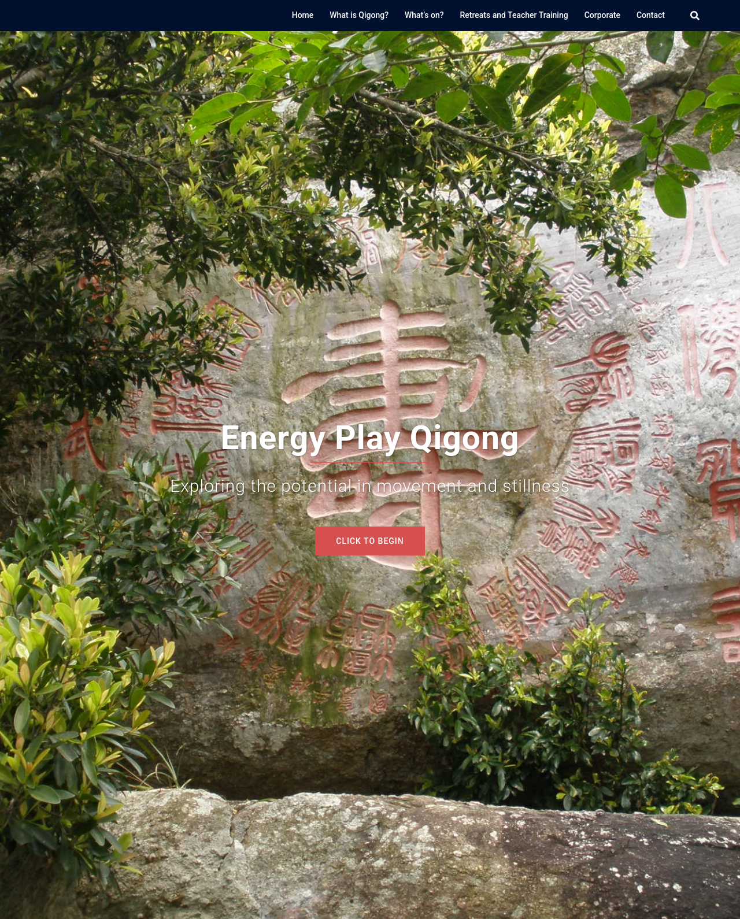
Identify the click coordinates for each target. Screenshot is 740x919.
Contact (651, 15)
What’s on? (424, 15)
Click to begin (370, 541)
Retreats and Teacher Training (514, 15)
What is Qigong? (359, 15)
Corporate (602, 15)
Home (303, 15)
